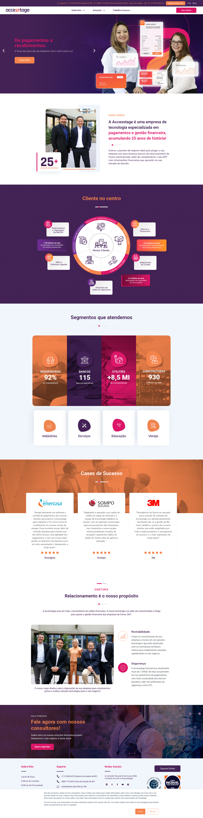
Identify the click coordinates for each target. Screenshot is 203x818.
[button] (186, 10)
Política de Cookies (30, 781)
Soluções (99, 10)
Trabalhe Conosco (121, 10)
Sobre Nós (78, 10)
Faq (189, 3)
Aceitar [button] (140, 812)
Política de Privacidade (32, 785)
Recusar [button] (152, 812)
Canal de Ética (28, 777)
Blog (194, 3)
